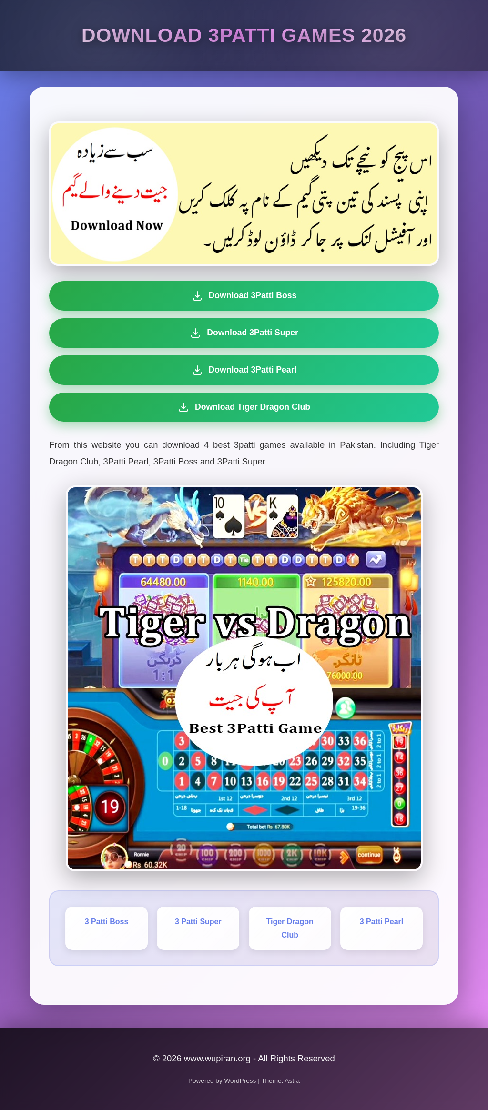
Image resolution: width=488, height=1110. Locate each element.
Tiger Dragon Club (290, 928)
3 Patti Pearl (382, 922)
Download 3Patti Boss (244, 296)
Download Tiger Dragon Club (242, 407)
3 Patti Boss (107, 922)
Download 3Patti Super (244, 333)
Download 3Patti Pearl (243, 370)
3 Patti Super (198, 922)
